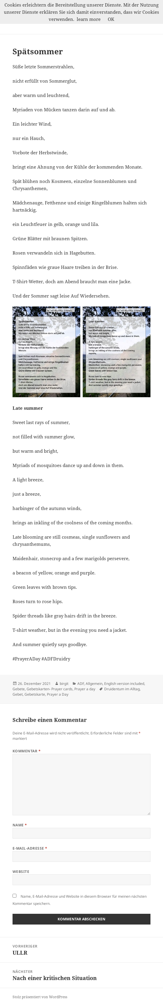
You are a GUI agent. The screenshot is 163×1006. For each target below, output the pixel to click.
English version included (124, 683)
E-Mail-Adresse (30, 848)
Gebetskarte (34, 694)
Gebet (18, 694)
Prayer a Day (57, 694)
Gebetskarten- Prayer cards (50, 688)
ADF (80, 683)
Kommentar (27, 751)
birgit (64, 683)
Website (21, 871)
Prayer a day (84, 688)
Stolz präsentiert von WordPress (40, 996)
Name (20, 825)
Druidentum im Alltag (122, 688)
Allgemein (94, 683)
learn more (89, 19)
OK (111, 19)
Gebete (19, 688)
